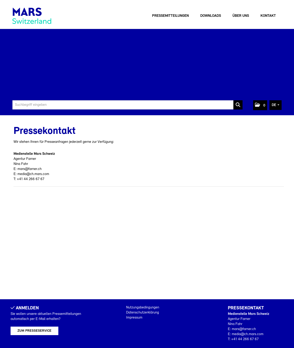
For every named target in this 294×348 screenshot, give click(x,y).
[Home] (31, 16)
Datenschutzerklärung (142, 312)
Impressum (134, 317)
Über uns (240, 16)
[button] (260, 105)
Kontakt (268, 16)
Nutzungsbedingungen (142, 307)
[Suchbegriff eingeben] (127, 104)
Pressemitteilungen (170, 16)
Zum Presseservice (34, 331)
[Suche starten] (238, 104)
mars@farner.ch (29, 169)
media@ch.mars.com (33, 174)
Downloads (210, 16)
